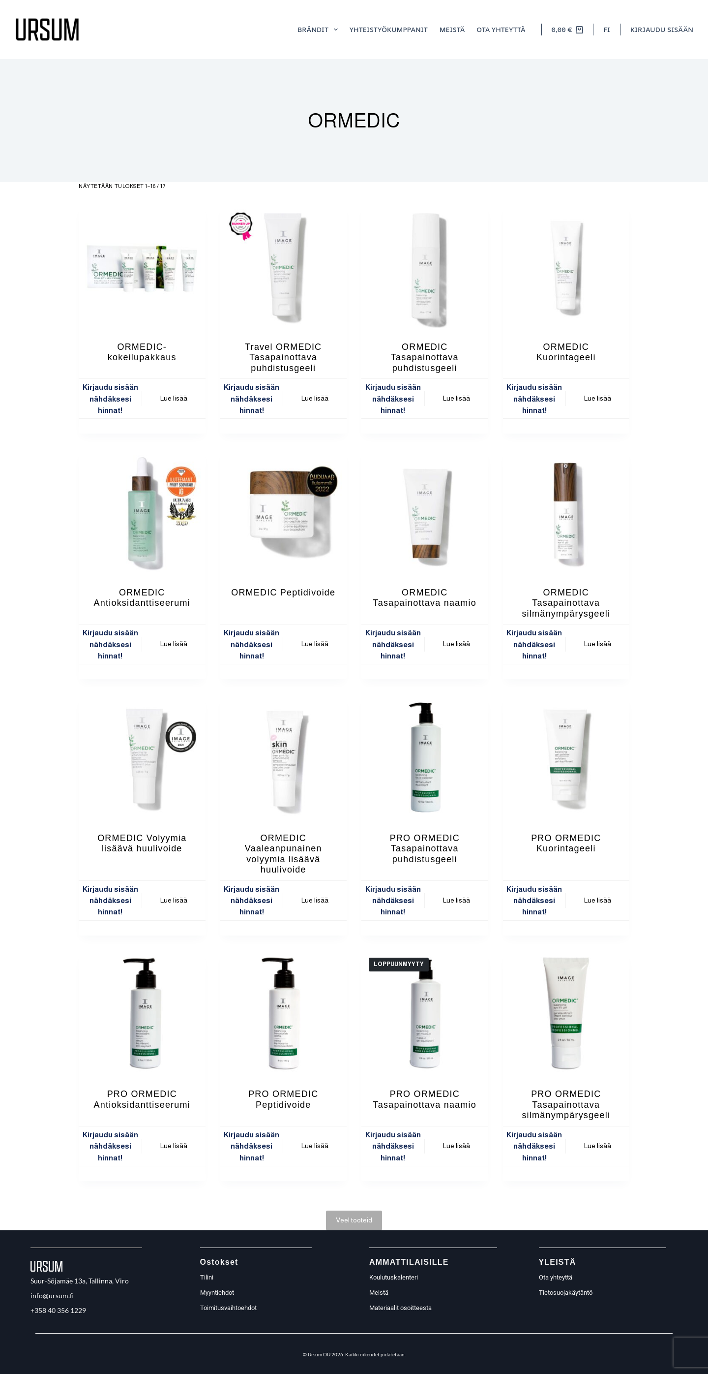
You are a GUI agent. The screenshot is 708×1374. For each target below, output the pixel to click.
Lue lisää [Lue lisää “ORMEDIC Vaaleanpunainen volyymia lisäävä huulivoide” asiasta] (314, 900)
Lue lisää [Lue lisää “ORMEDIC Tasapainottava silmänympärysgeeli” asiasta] (597, 644)
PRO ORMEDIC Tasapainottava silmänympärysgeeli (566, 1104)
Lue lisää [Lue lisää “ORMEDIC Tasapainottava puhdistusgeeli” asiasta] (456, 398)
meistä (452, 29)
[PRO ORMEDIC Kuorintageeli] (566, 757)
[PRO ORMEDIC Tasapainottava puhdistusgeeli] (424, 757)
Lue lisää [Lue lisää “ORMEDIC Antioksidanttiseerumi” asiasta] (173, 644)
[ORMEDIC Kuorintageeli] (566, 266)
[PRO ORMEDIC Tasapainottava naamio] (424, 1013)
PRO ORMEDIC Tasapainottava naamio (424, 1099)
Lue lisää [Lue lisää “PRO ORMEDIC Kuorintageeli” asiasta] (597, 900)
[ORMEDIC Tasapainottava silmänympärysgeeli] (566, 511)
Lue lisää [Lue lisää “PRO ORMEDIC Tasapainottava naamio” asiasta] (456, 1146)
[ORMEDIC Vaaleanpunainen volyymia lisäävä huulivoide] (283, 757)
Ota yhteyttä (500, 29)
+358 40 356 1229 (58, 1310)
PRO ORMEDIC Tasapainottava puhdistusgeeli (425, 848)
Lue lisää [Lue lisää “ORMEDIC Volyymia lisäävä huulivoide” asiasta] (173, 900)
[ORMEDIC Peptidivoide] (283, 511)
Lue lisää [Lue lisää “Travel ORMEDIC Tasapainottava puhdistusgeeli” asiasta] (314, 398)
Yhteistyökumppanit (389, 29)
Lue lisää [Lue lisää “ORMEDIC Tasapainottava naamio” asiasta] (456, 644)
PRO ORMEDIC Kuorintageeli (566, 843)
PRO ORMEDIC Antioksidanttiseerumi (142, 1099)
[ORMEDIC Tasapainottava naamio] (424, 511)
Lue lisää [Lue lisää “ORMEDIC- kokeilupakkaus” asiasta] (173, 398)
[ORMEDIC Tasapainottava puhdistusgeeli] (424, 266)
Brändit (319, 29)
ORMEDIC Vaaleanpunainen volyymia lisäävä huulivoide (283, 854)
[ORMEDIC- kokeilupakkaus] (142, 266)
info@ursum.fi (52, 1295)
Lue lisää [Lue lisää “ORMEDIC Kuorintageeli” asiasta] (597, 398)
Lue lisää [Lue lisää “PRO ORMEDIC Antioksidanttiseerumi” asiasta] (173, 1146)
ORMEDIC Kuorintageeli (566, 352)
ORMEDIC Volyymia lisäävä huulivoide (141, 843)
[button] (606, 29)
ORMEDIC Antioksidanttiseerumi (142, 598)
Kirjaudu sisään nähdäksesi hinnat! (110, 398)
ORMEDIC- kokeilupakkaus (142, 352)
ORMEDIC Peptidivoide (283, 592)
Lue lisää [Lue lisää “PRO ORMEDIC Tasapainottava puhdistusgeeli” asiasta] (456, 900)
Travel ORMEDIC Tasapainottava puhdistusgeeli (283, 357)
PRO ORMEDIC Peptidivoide (283, 1099)
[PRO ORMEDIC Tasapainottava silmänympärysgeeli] (566, 1013)
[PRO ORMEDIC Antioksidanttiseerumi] (142, 1013)
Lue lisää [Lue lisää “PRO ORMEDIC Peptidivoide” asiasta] (314, 1146)
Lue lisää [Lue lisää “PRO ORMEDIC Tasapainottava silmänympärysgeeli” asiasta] (597, 1146)
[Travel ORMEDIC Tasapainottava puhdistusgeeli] (283, 266)
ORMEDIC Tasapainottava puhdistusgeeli (425, 357)
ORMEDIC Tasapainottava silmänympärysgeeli (566, 603)
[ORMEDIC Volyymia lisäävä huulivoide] (142, 757)
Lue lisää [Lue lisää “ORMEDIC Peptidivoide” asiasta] (314, 644)
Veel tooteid (354, 1220)
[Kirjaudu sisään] (661, 29)
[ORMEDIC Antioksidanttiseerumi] (142, 511)
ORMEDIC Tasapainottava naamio (424, 598)
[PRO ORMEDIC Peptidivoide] (283, 1013)
